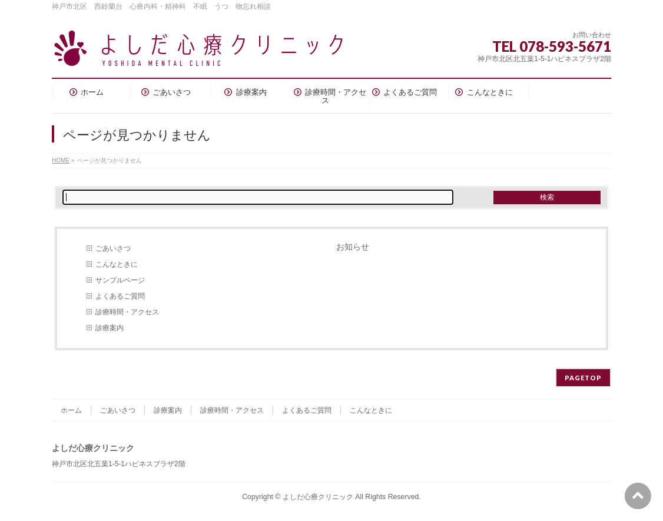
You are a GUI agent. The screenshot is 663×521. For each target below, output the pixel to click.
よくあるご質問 (120, 296)
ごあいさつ (113, 248)
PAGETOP (583, 377)
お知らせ (352, 246)
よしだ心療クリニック (318, 497)
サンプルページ (120, 280)
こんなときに (116, 264)
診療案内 (109, 328)
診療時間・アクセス (127, 312)
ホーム (71, 410)
